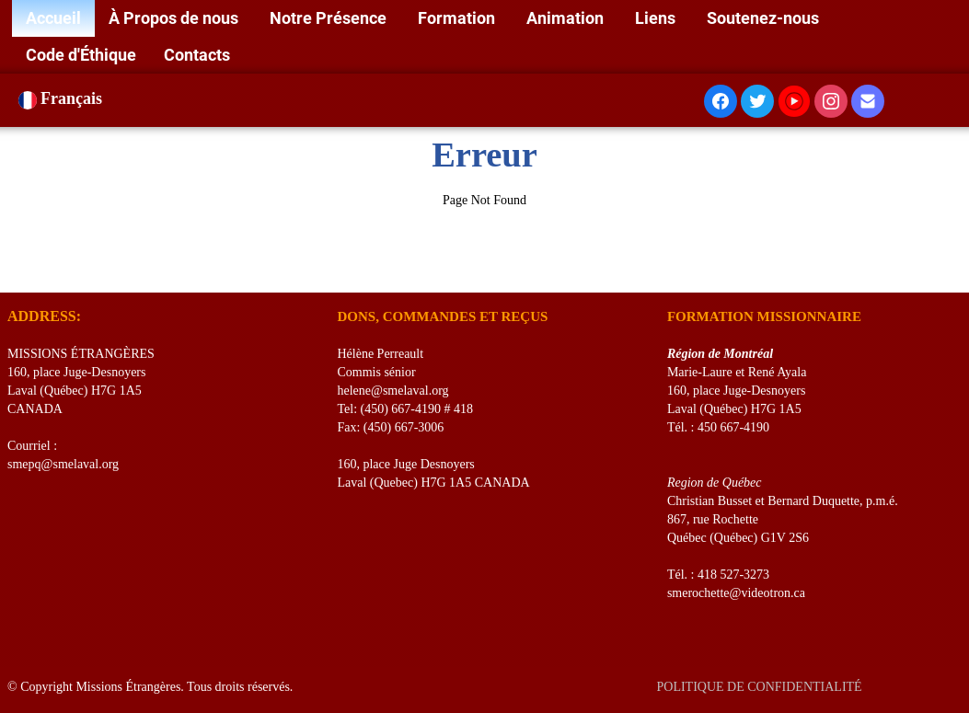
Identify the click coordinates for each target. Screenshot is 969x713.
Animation (566, 18)
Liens (657, 18)
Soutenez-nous (765, 18)
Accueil (53, 18)
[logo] (14, 269)
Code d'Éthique (81, 54)
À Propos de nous (175, 18)
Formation (458, 18)
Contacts (197, 54)
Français (62, 98)
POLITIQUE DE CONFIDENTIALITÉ (760, 687)
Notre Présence (330, 18)
